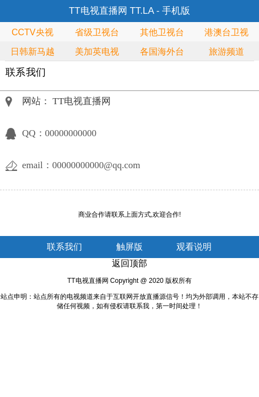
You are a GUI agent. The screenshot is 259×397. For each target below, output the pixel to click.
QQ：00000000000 (59, 133)
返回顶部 (129, 263)
